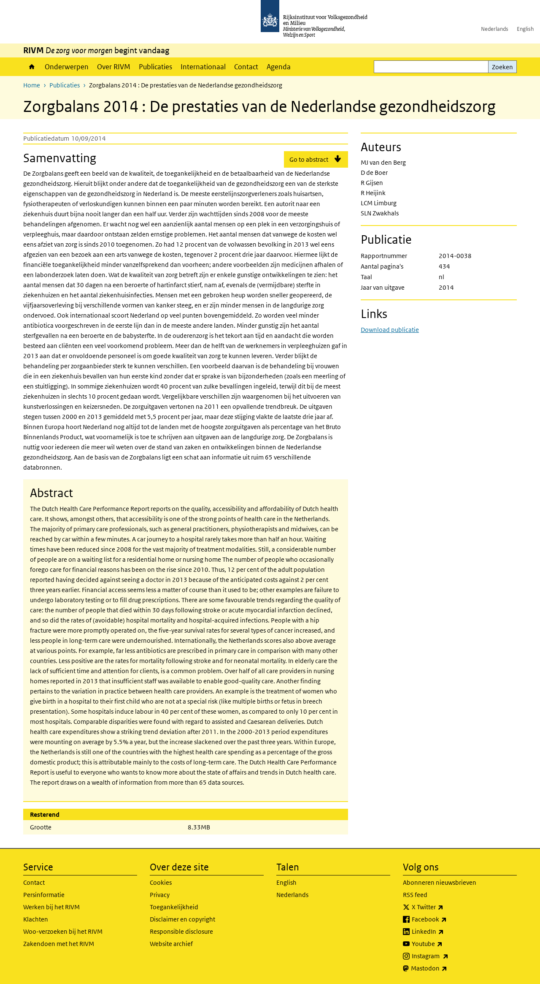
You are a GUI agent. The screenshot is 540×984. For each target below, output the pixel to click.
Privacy (160, 895)
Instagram (449, 956)
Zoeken (502, 67)
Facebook (448, 919)
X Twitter (446, 907)
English (525, 29)
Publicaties (155, 66)
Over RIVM (113, 66)
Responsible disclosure (181, 931)
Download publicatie (390, 330)
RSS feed (415, 895)
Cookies (161, 882)
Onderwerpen (67, 66)
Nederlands (494, 29)
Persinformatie (44, 895)
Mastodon (447, 968)
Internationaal (203, 66)
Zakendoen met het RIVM (58, 944)
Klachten (35, 919)
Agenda (279, 66)
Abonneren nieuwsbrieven (439, 882)
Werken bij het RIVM (51, 907)
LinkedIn (446, 932)
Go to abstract (308, 159)
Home (31, 66)
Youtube (446, 944)
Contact (246, 66)
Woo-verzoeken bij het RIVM (63, 931)
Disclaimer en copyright (182, 919)
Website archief (171, 944)
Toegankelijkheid (174, 907)
